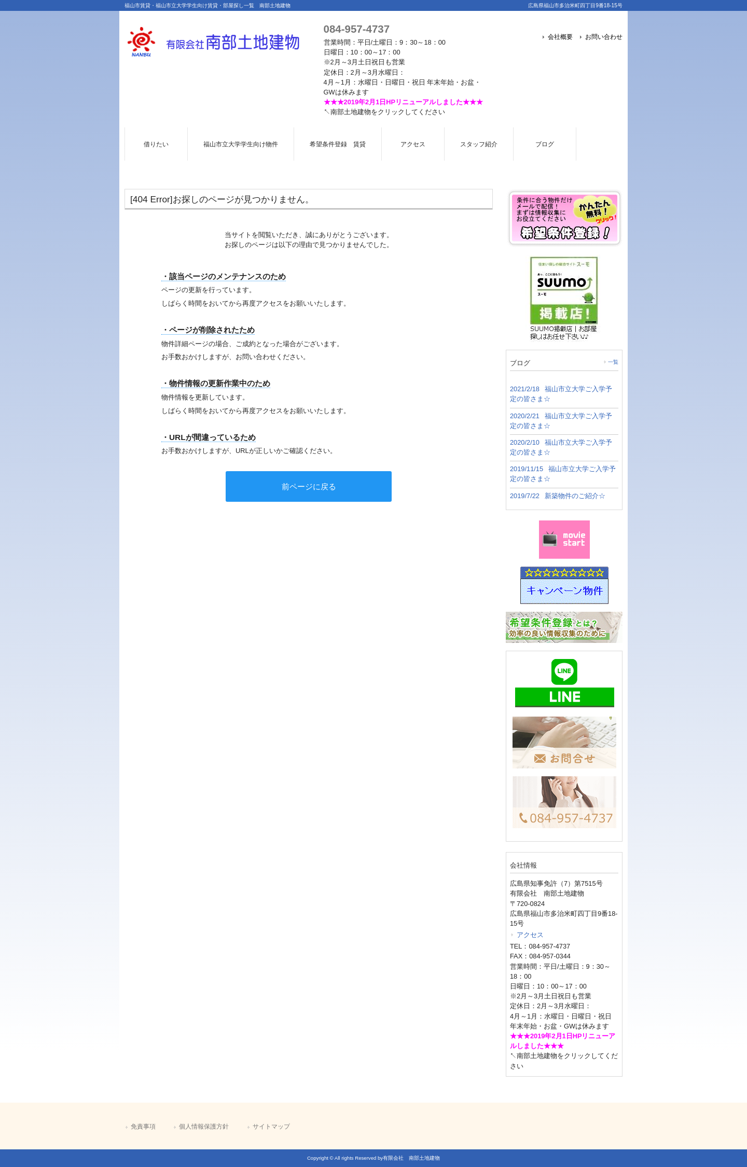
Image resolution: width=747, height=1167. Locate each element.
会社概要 (560, 37)
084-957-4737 (357, 29)
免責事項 (143, 1126)
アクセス (530, 935)
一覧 (613, 362)
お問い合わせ (603, 37)
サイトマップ (271, 1126)
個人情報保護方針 (204, 1126)
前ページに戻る (309, 486)
